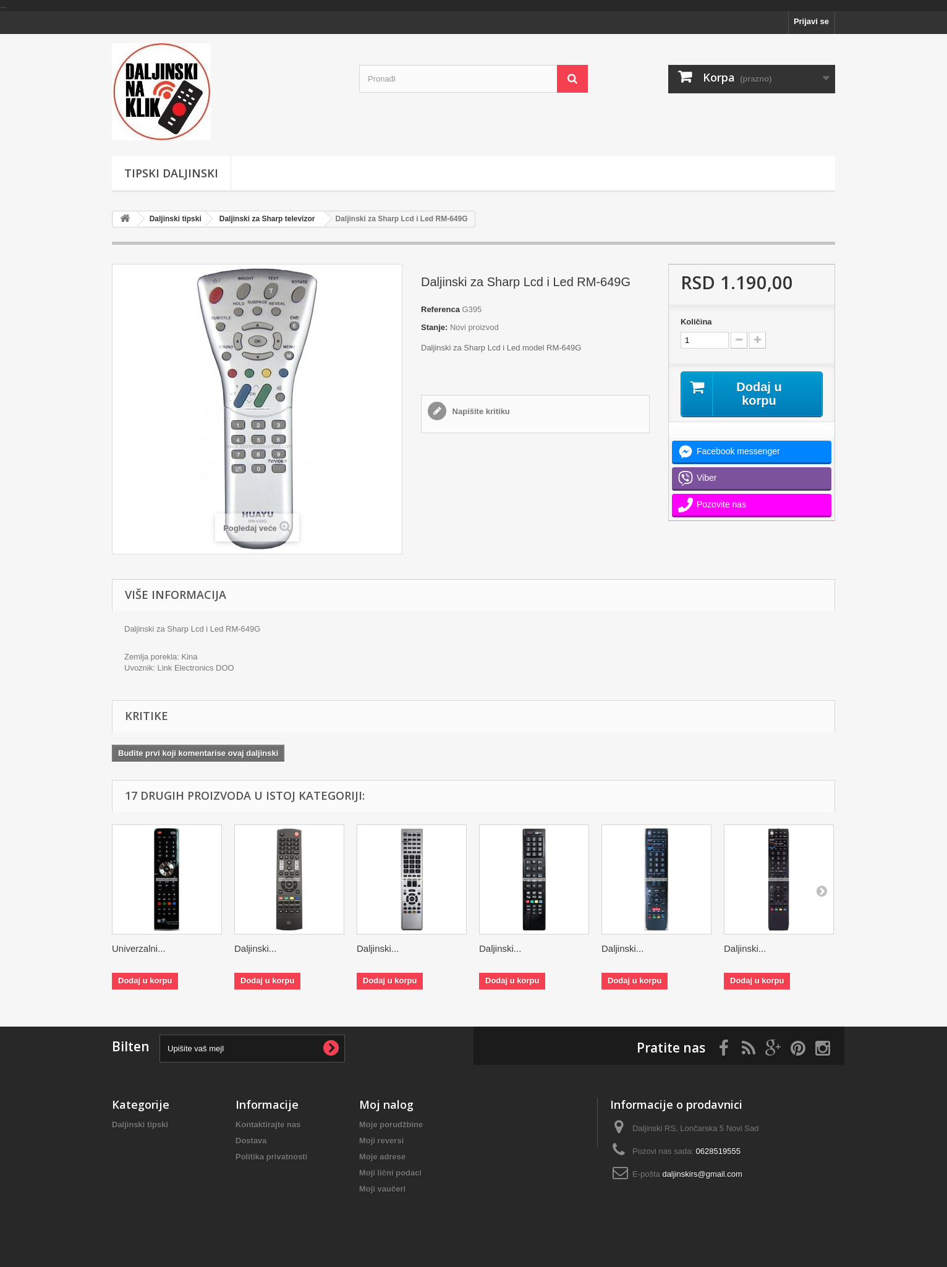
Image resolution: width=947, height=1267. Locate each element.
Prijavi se (811, 21)
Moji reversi (381, 1140)
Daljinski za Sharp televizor (267, 218)
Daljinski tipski (176, 218)
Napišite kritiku (480, 411)
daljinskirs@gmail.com (702, 1174)
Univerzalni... (139, 948)
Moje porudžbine (391, 1124)
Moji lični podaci (390, 1172)
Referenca (440, 309)
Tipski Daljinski (171, 173)
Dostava (251, 1140)
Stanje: (434, 327)
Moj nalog (386, 1104)
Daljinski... (255, 948)
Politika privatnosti (271, 1156)
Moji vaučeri (382, 1188)
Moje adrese (382, 1156)
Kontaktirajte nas (268, 1124)
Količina (696, 321)
